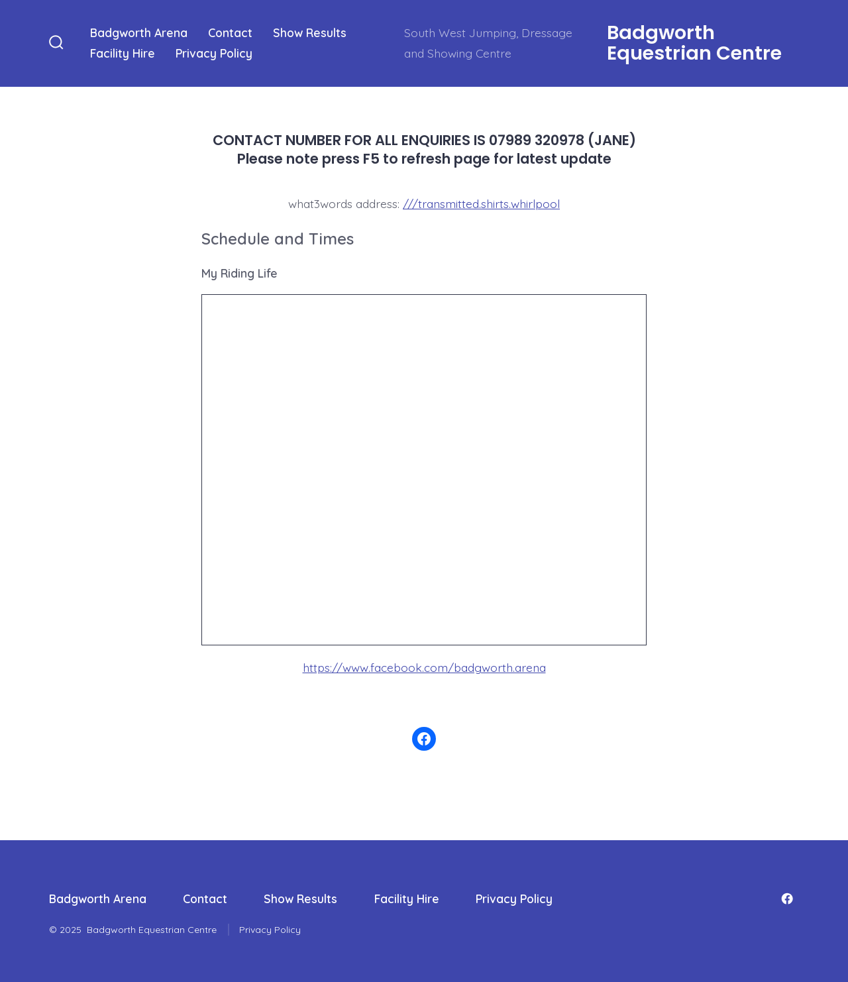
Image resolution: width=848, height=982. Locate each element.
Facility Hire (122, 53)
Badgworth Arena (138, 32)
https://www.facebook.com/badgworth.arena (424, 666)
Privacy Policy (214, 53)
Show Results (309, 32)
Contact (230, 32)
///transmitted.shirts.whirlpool (481, 203)
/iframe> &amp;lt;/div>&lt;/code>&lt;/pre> (424, 467)
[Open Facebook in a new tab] (787, 897)
